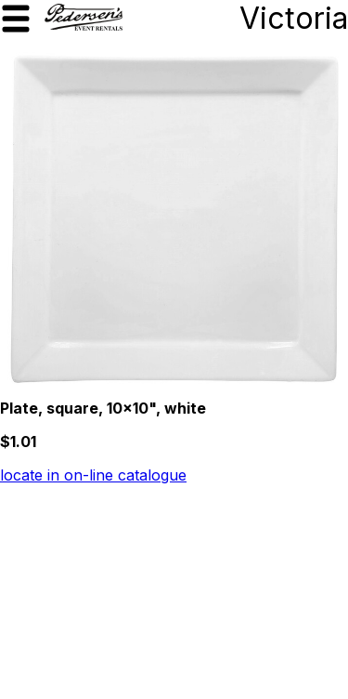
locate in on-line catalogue (93, 475)
